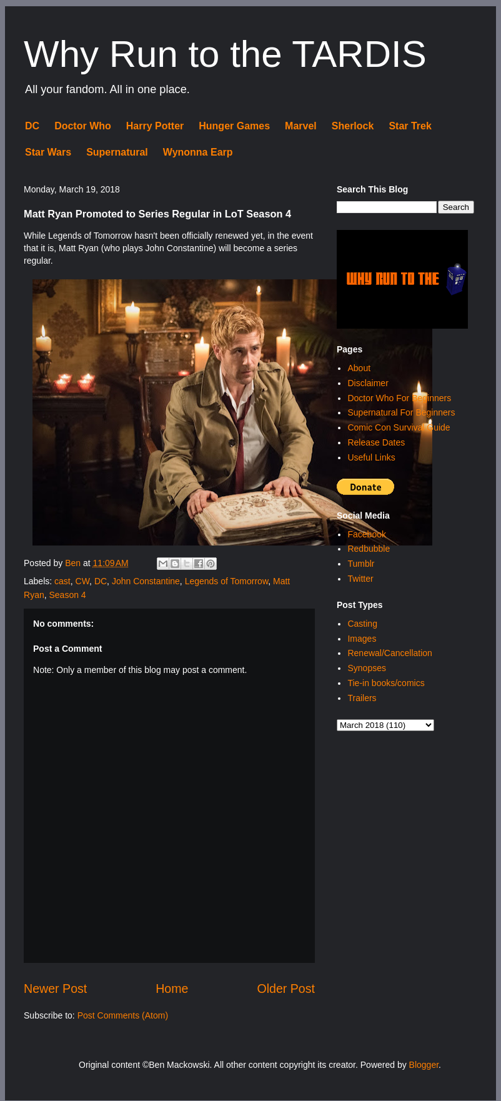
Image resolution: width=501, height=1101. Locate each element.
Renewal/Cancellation (389, 653)
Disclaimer (367, 383)
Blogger (424, 1065)
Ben (74, 563)
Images (361, 639)
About (358, 368)
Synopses (366, 668)
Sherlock (353, 126)
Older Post (286, 988)
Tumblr (360, 564)
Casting (362, 624)
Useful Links (371, 457)
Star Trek (410, 126)
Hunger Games (234, 126)
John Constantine (146, 581)
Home (172, 988)
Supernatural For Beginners (401, 412)
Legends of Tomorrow (227, 581)
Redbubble (368, 549)
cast (62, 581)
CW (83, 581)
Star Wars (48, 152)
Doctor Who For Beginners (399, 398)
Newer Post (55, 988)
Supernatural (117, 152)
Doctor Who (82, 126)
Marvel (301, 126)
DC (32, 126)
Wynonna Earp (198, 152)
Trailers (361, 698)
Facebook (366, 534)
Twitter (360, 579)
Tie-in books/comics (385, 683)
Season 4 (67, 595)
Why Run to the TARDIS (225, 54)
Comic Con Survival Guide (398, 427)
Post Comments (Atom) (122, 1015)
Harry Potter (155, 126)
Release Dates (376, 442)
